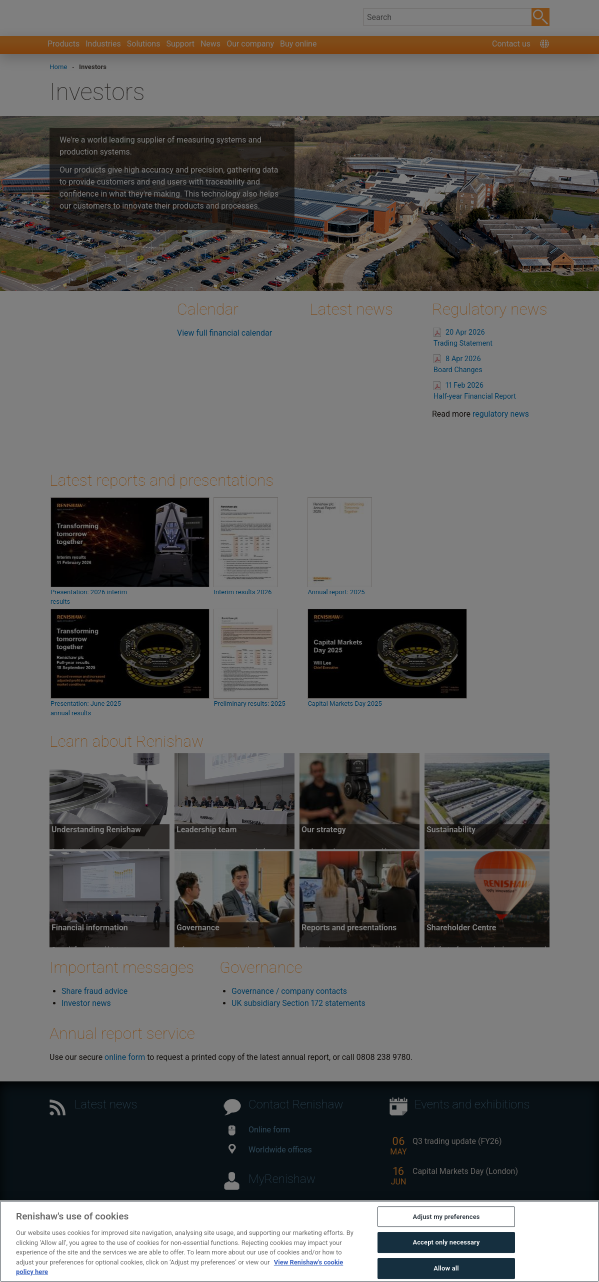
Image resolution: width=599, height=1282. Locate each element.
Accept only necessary (446, 1242)
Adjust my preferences (446, 1216)
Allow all (446, 1268)
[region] (299, 1241)
